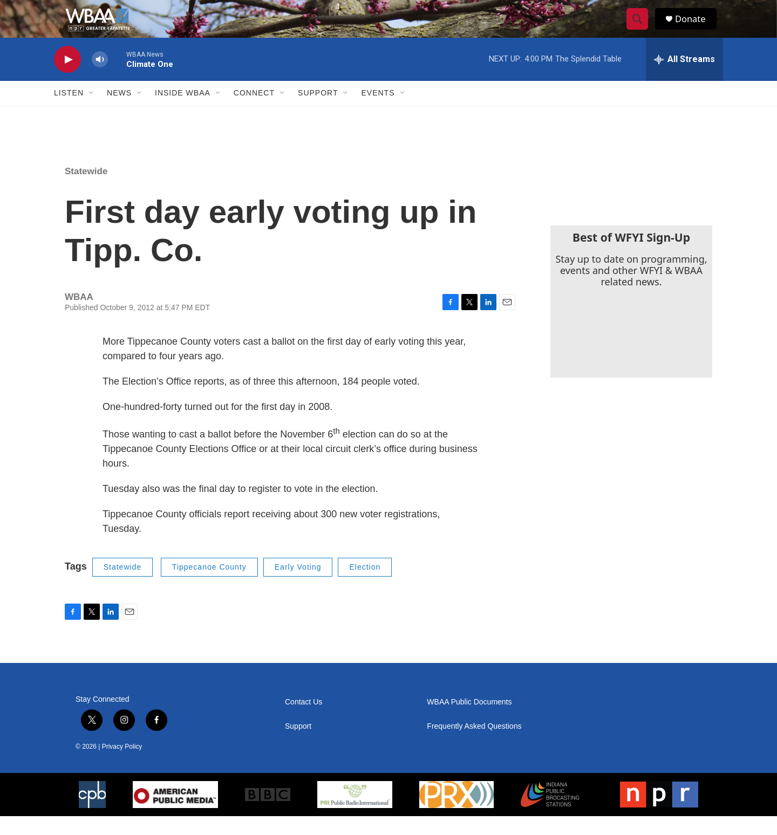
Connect (254, 112)
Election (364, 585)
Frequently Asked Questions (474, 745)
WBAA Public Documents (469, 721)
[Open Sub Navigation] (91, 112)
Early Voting (298, 585)
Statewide (86, 190)
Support (318, 112)
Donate (695, 28)
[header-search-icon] (641, 28)
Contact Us (303, 721)
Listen (69, 112)
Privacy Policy (122, 765)
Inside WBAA (182, 112)
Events (377, 112)
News (119, 112)
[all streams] (684, 78)
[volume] (100, 78)
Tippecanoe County (209, 585)
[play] (67, 78)
